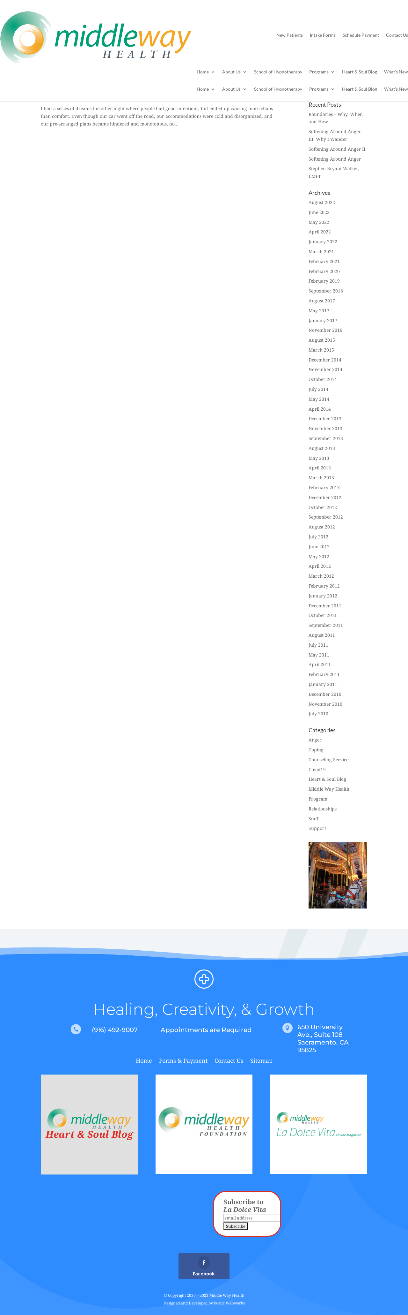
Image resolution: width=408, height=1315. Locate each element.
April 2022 (320, 232)
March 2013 (321, 478)
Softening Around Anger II (337, 149)
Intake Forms (323, 35)
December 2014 (325, 360)
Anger (315, 740)
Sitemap (261, 1061)
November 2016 (325, 330)
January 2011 (323, 684)
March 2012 (321, 576)
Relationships (323, 809)
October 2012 (323, 507)
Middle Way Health (329, 789)
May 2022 (319, 222)
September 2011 (326, 625)
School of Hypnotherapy (278, 72)
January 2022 (323, 242)
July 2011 (318, 645)
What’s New (396, 72)
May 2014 (319, 399)
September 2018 (326, 291)
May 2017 (319, 311)
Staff (313, 819)
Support (317, 828)
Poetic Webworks (229, 1303)
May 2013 (319, 458)
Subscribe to (244, 1205)
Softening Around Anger (335, 159)
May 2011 (319, 655)
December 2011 (325, 606)
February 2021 (324, 261)
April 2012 (320, 566)
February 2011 (324, 674)
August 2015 (322, 340)
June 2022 (319, 212)
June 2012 (319, 546)
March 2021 (321, 251)
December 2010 (325, 694)
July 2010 (318, 714)
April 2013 (320, 468)
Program (318, 799)
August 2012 (322, 527)
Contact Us (397, 35)
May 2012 (319, 556)
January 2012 (323, 596)
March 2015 (321, 350)
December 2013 (325, 418)
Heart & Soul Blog (359, 72)
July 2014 (318, 389)
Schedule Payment (361, 35)
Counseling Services (329, 759)
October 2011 (323, 615)
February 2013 (324, 487)
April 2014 (320, 409)
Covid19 (317, 769)
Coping (316, 750)
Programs (319, 72)
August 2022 (322, 202)
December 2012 (325, 497)
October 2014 (323, 379)
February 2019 (324, 281)
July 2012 (318, 537)
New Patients (289, 35)
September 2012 (326, 517)
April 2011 (320, 664)
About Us (231, 72)
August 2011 (322, 635)
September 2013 (326, 438)
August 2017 (322, 301)
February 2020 (324, 271)
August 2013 (322, 448)
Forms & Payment (183, 1061)
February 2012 (324, 586)
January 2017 (323, 320)
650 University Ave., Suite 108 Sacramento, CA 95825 (323, 1038)
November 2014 (325, 369)
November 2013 (325, 428)
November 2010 (325, 704)
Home (203, 72)
